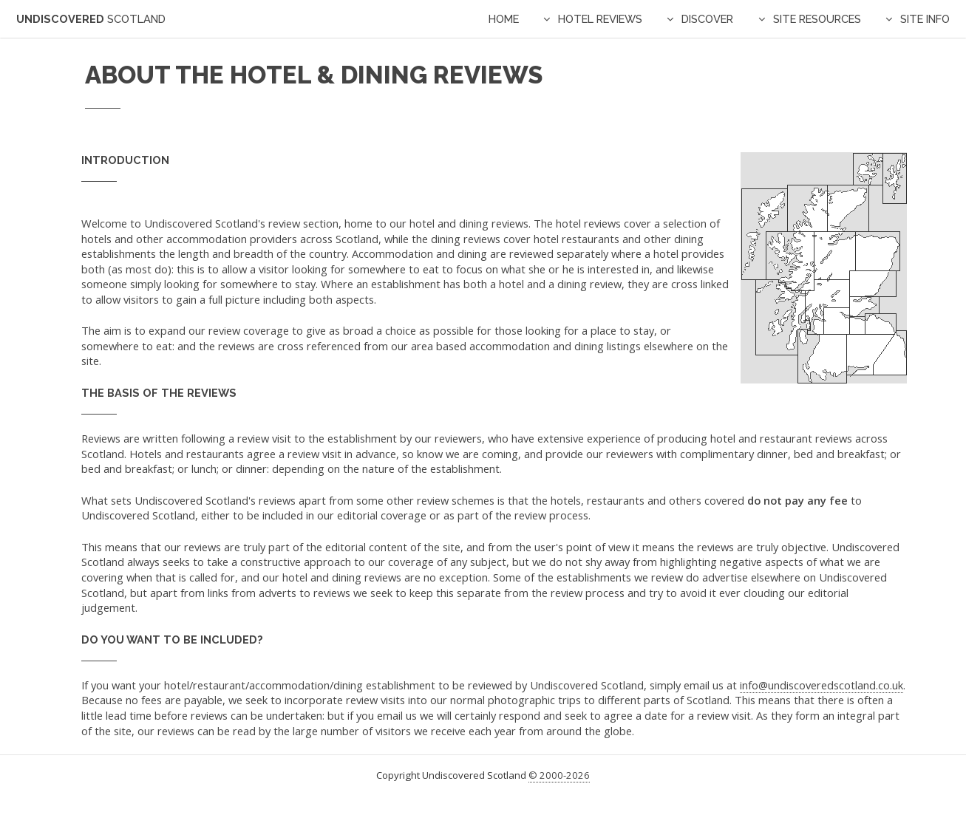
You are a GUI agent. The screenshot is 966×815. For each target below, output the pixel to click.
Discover (707, 19)
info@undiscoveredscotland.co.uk (821, 685)
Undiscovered (91, 19)
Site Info (925, 19)
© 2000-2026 (559, 775)
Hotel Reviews (600, 19)
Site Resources (817, 19)
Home (504, 19)
